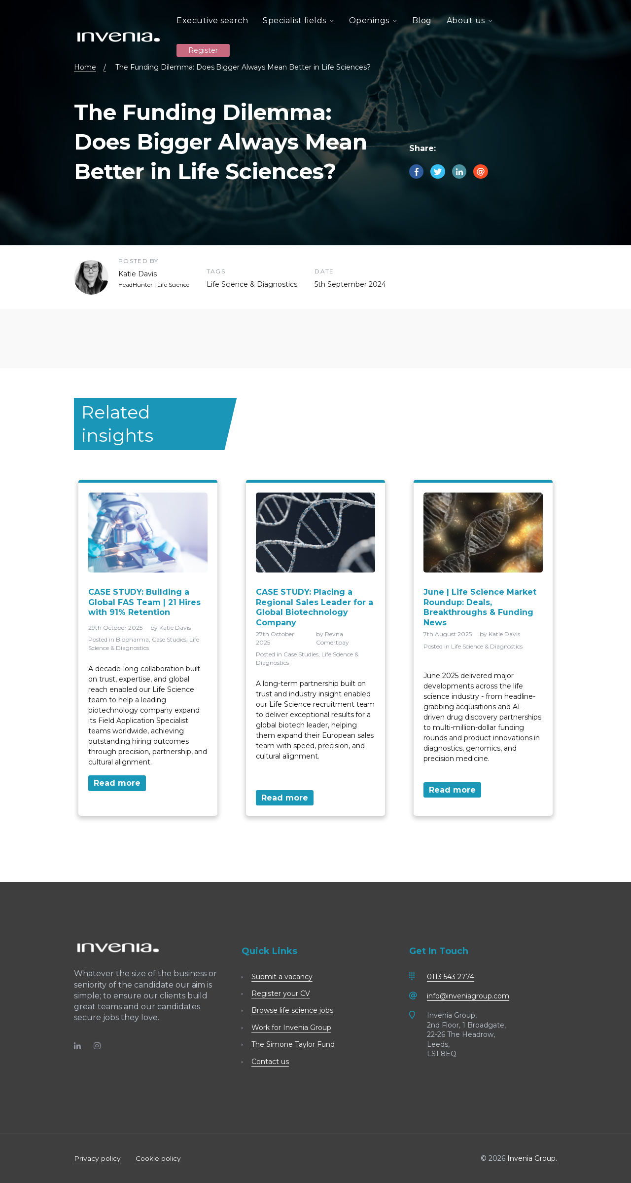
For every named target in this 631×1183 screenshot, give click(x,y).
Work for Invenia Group (291, 1027)
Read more (117, 783)
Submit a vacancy (282, 976)
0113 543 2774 (450, 976)
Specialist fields (298, 20)
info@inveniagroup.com (468, 996)
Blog (422, 20)
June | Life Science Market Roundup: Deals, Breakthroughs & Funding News (479, 607)
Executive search (212, 20)
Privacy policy (97, 1158)
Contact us (270, 1061)
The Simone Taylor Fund (293, 1044)
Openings (373, 20)
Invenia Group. (532, 1158)
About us (470, 20)
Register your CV (280, 993)
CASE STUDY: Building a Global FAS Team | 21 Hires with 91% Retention (144, 602)
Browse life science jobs (292, 1010)
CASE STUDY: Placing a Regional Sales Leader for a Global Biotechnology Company (314, 607)
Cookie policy (158, 1158)
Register (203, 49)
